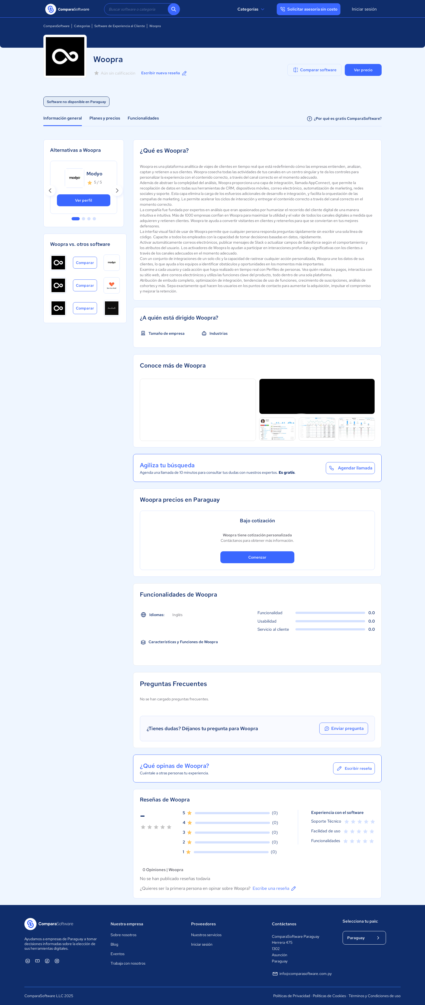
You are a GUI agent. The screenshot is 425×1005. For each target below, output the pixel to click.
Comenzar (257, 557)
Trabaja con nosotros (128, 963)
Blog (114, 944)
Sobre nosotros (123, 934)
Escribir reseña (354, 768)
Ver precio (363, 69)
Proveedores (203, 924)
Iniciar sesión (364, 9)
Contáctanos (284, 924)
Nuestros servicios (206, 934)
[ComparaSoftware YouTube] (37, 961)
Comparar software (314, 70)
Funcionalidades (143, 118)
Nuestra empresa (127, 924)
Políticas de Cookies (329, 995)
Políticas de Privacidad (291, 995)
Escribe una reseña (275, 888)
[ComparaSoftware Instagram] (57, 961)
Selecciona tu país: (360, 921)
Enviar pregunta (344, 728)
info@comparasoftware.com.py (302, 974)
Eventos (117, 953)
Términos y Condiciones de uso (375, 995)
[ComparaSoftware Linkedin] (27, 961)
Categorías (251, 9)
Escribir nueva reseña (164, 73)
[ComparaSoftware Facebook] (47, 961)
